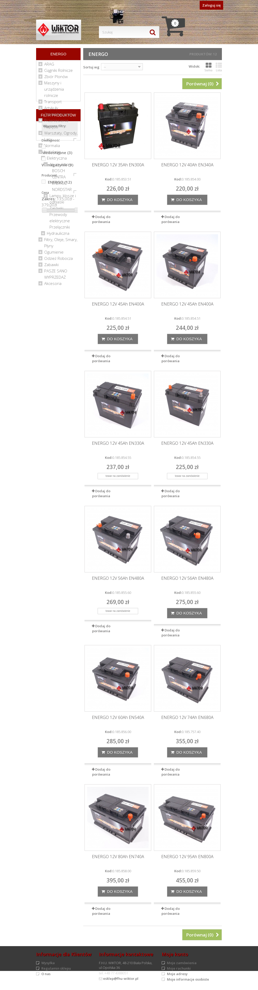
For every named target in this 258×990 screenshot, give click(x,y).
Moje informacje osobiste (188, 979)
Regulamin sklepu (56, 968)
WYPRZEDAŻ (55, 279)
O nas (46, 973)
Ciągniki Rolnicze (58, 72)
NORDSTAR (62, 191)
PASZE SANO (55, 273)
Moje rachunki (179, 968)
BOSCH (58, 172)
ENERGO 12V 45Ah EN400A (118, 304)
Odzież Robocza (58, 260)
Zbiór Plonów (56, 78)
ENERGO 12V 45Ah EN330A (118, 443)
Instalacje (52, 153)
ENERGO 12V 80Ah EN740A (118, 856)
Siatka (208, 67)
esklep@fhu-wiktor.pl (120, 978)
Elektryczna (57, 160)
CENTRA (59, 178)
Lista (219, 67)
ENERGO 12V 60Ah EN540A (118, 717)
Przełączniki (59, 229)
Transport (53, 103)
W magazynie (57, 359)
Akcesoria (52, 285)
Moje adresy (177, 973)
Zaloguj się (211, 5)
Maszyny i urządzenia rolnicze (54, 91)
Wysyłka (48, 962)
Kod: (108, 179)
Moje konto (175, 954)
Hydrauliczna (58, 235)
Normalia (52, 147)
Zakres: (49, 393)
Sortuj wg (91, 67)
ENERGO (59, 185)
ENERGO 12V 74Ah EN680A (187, 717)
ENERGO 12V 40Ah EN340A (187, 164)
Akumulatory (60, 166)
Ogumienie (54, 254)
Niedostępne (57, 346)
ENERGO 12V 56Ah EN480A (118, 578)
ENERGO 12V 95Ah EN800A (187, 856)
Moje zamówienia (182, 962)
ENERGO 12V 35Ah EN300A (118, 164)
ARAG (49, 66)
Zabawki (51, 266)
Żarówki (56, 210)
